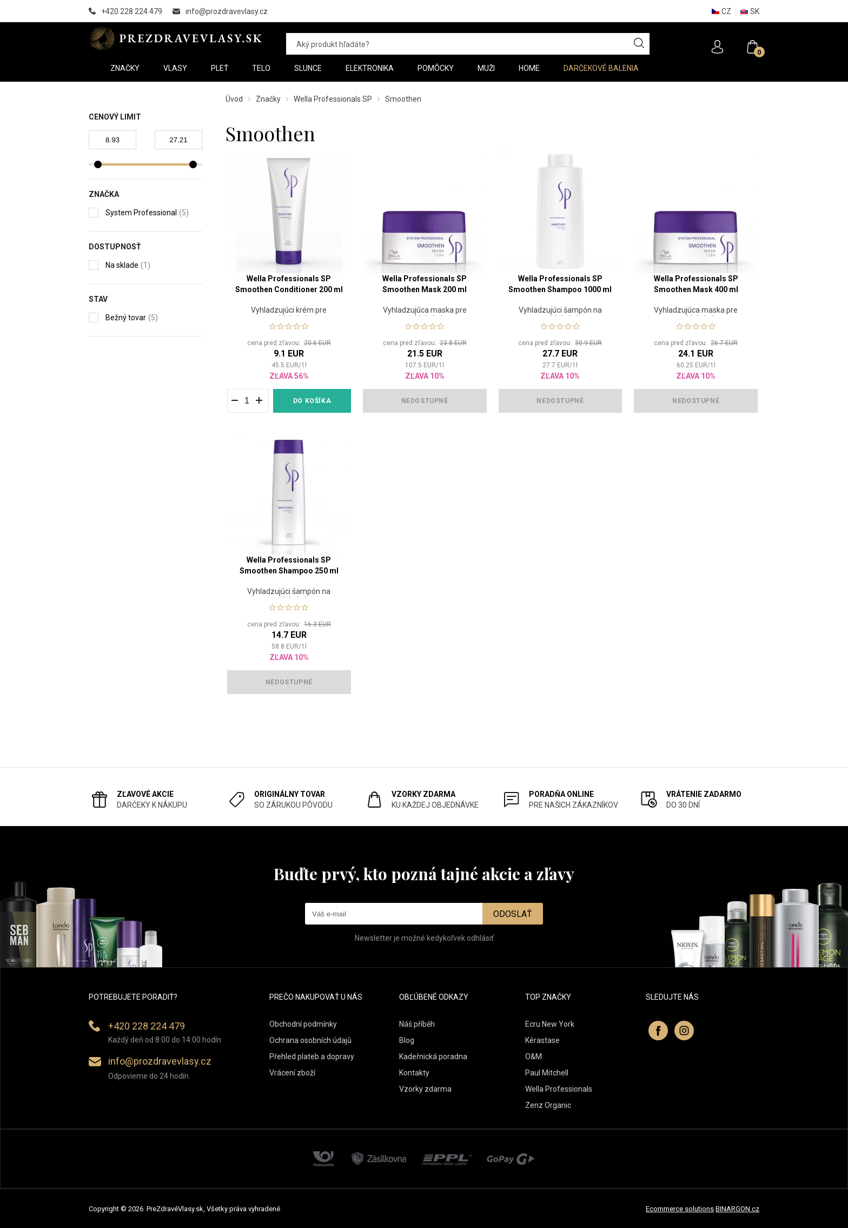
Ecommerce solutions (680, 1209)
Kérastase (542, 1040)
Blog (406, 1040)
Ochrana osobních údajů (310, 1040)
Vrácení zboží (292, 1072)
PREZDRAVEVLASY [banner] (176, 38)
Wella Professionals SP (333, 99)
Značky (268, 99)
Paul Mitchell (546, 1072)
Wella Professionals (558, 1089)
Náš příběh (417, 1024)
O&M (533, 1056)
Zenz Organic (548, 1105)
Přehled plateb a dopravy (311, 1056)
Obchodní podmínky (303, 1024)
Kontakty (414, 1072)
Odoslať (512, 914)
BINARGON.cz (737, 1209)
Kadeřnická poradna (433, 1056)
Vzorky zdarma (425, 1089)
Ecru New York (549, 1024)
